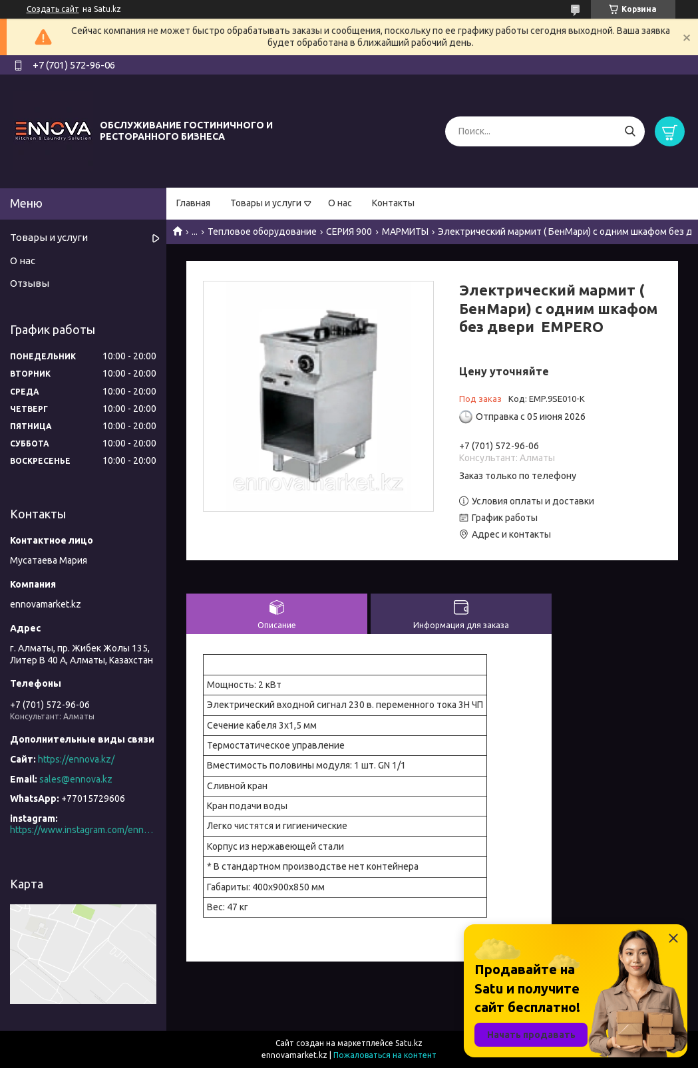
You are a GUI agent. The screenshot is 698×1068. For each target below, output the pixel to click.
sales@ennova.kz (75, 779)
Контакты (393, 203)
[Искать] (630, 131)
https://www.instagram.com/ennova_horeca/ (83, 829)
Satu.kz (409, 1043)
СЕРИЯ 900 (349, 231)
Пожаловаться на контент (384, 1055)
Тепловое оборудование (262, 231)
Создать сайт (53, 9)
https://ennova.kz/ (76, 759)
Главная (193, 203)
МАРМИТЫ (405, 231)
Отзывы (29, 283)
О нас (340, 203)
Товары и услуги (265, 203)
